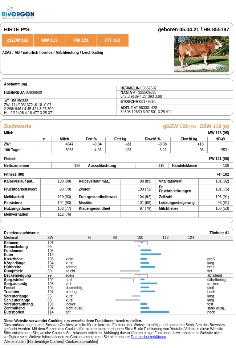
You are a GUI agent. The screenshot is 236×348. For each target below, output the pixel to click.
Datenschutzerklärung (148, 337)
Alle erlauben (14, 342)
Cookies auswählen (81, 342)
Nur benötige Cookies (45, 342)
